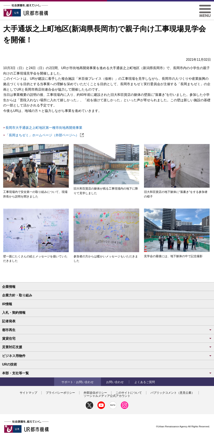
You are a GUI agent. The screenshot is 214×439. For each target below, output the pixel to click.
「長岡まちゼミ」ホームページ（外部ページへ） (44, 135)
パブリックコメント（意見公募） (172, 392)
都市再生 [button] (107, 330)
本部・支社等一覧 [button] (107, 373)
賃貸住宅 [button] (107, 338)
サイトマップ (28, 392)
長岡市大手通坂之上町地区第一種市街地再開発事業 (43, 127)
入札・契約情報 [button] (13, 312)
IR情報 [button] (7, 304)
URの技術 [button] (9, 364)
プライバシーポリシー (60, 392)
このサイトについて (129, 392)
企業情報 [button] (8, 286)
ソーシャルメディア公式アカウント (107, 395)
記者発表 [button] (8, 321)
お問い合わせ (115, 382)
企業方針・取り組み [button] (17, 295)
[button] (205, 6)
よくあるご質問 (144, 382)
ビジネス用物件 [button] (107, 356)
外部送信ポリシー (95, 392)
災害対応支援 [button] (107, 347)
